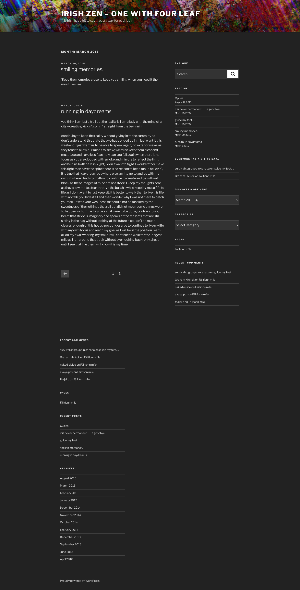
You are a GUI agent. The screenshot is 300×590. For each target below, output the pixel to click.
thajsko (179, 301)
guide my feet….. (185, 120)
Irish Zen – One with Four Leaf (130, 13)
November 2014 (70, 515)
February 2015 (69, 493)
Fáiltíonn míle (207, 176)
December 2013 (70, 537)
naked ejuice (183, 287)
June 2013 (66, 551)
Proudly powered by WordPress (80, 580)
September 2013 (70, 544)
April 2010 (66, 559)
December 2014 (70, 507)
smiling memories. (82, 69)
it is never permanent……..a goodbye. (197, 109)
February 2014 (69, 529)
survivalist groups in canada (192, 168)
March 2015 (68, 485)
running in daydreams (86, 111)
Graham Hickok (185, 176)
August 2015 (68, 478)
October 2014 (69, 522)
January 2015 (68, 500)
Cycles (179, 98)
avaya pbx (181, 294)
